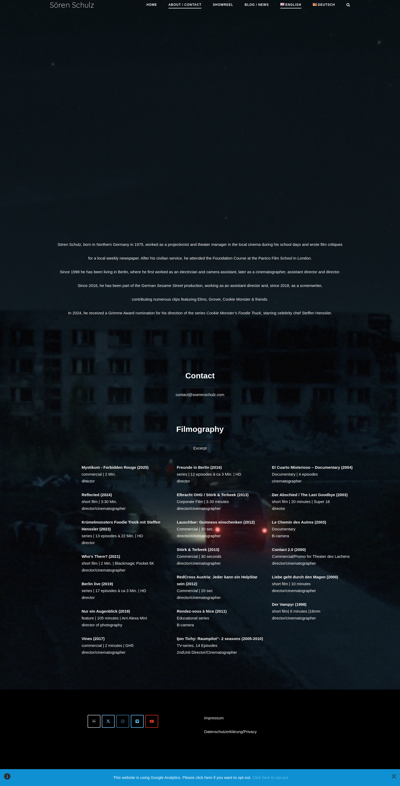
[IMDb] (94, 721)
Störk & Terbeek (192, 549)
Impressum (214, 718)
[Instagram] (122, 721)
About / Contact (184, 5)
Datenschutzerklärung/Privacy (230, 731)
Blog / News (257, 5)
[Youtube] (151, 721)
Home (151, 5)
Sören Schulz (72, 4)
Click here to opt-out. (270, 777)
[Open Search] (348, 5)
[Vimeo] (137, 721)
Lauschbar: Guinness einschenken (209, 522)
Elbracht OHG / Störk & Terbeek (206, 494)
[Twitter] (108, 721)
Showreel (223, 5)
